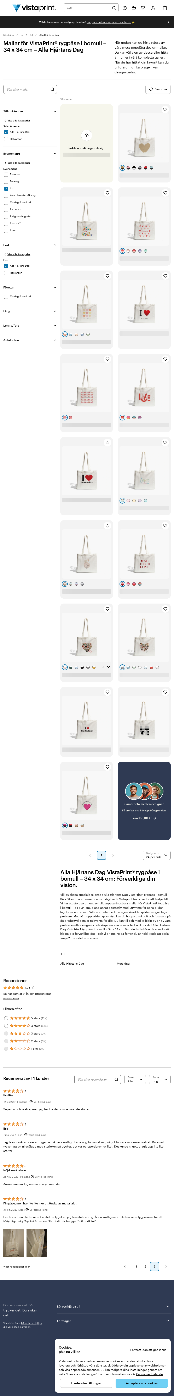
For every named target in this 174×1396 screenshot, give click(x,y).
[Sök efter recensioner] (95, 1079)
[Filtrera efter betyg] (135, 1079)
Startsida (8, 34)
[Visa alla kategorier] (16, 121)
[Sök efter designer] (52, 89)
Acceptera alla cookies (142, 1383)
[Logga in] (153, 8)
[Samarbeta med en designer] (144, 801)
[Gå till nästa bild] (168, 21)
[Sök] (114, 8)
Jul (31, 34)
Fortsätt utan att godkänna (148, 1349)
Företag (8, 287)
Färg (6, 311)
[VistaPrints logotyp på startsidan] (34, 8)
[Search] (116, 1079)
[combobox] (88, 8)
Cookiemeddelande (149, 1374)
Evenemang (11, 153)
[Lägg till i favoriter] (165, 109)
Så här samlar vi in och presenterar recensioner (27, 996)
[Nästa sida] (113, 855)
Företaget (113, 1321)
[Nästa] (166, 1266)
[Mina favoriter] (143, 8)
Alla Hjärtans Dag (49, 34)
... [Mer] (22, 34)
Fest (6, 245)
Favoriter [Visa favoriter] (158, 89)
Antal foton (11, 340)
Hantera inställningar (86, 1383)
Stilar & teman (13, 111)
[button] (13, 1243)
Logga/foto (11, 325)
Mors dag (123, 963)
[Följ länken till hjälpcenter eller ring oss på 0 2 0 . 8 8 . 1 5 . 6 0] (125, 8)
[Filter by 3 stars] (6, 1033)
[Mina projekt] (134, 8)
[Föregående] (124, 1266)
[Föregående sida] (89, 855)
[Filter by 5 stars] (6, 1018)
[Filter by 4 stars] (6, 1026)
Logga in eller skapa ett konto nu (109, 22)
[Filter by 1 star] (6, 1049)
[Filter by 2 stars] (6, 1041)
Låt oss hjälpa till (113, 1306)
